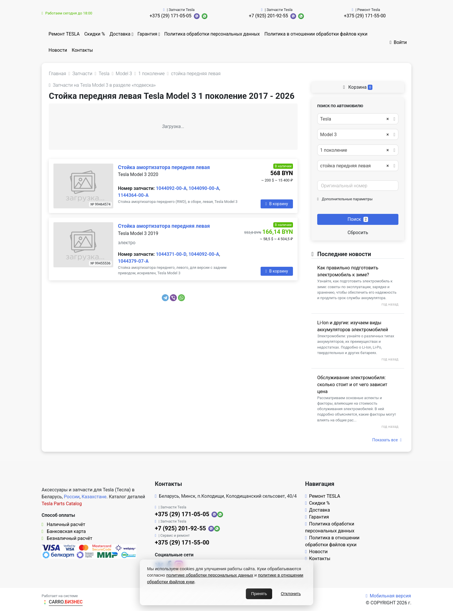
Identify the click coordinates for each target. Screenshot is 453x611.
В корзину (277, 203)
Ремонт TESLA (64, 34)
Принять (259, 593)
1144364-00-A (133, 195)
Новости (58, 50)
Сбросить (358, 232)
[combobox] (358, 119)
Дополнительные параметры (345, 199)
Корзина (358, 87)
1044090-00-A (204, 188)
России (71, 496)
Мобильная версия (388, 596)
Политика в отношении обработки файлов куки (315, 34)
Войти (398, 42)
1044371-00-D (171, 254)
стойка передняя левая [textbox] (354, 166)
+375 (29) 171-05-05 (171, 15)
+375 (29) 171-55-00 (365, 15)
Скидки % (94, 34)
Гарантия (147, 34)
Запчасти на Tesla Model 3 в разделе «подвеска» (102, 85)
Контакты (82, 50)
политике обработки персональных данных (209, 575)
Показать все (387, 440)
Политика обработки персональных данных (212, 34)
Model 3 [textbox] (354, 134)
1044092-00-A (171, 188)
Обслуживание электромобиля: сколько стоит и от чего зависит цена (352, 384)
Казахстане (94, 496)
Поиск (358, 219)
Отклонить (291, 593)
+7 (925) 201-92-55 (268, 15)
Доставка (119, 34)
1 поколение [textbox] (354, 150)
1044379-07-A (133, 261)
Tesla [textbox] (354, 119)
